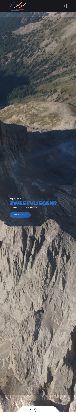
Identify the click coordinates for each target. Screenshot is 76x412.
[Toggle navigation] (64, 6)
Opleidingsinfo (20, 216)
